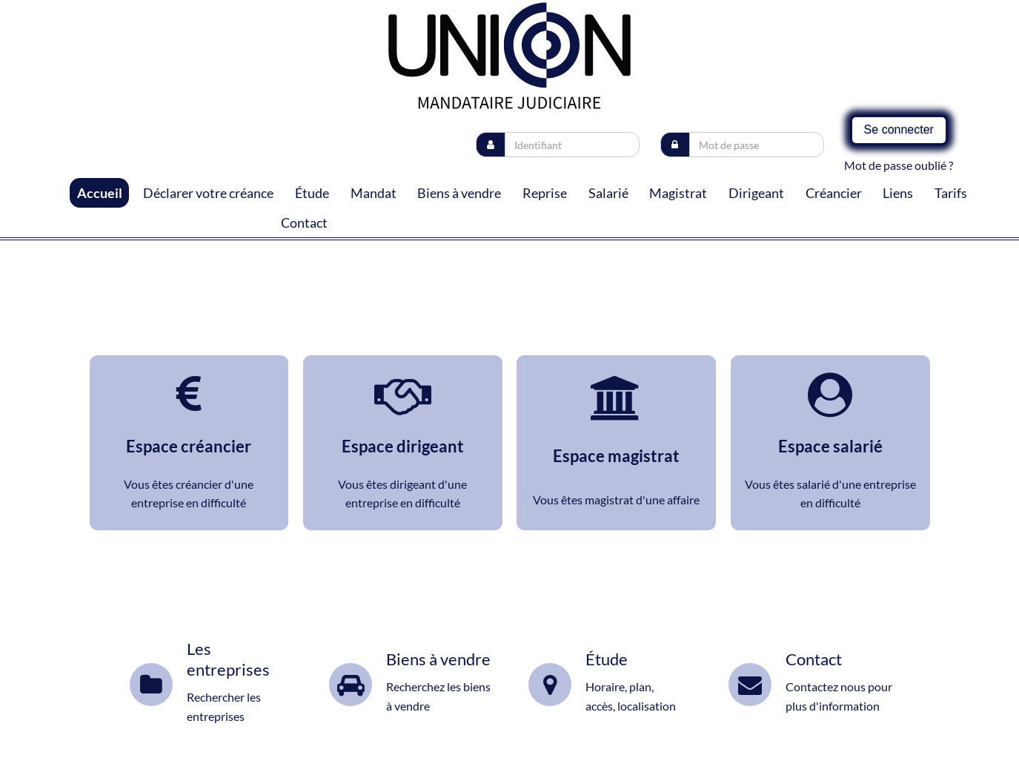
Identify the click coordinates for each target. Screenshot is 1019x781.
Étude (312, 193)
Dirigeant (756, 193)
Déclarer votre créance (208, 193)
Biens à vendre (459, 193)
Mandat (373, 193)
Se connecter (899, 129)
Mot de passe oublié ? (898, 165)
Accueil (99, 193)
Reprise (544, 193)
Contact (304, 222)
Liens (898, 193)
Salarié (608, 193)
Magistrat (678, 193)
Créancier (834, 193)
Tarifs (951, 193)
